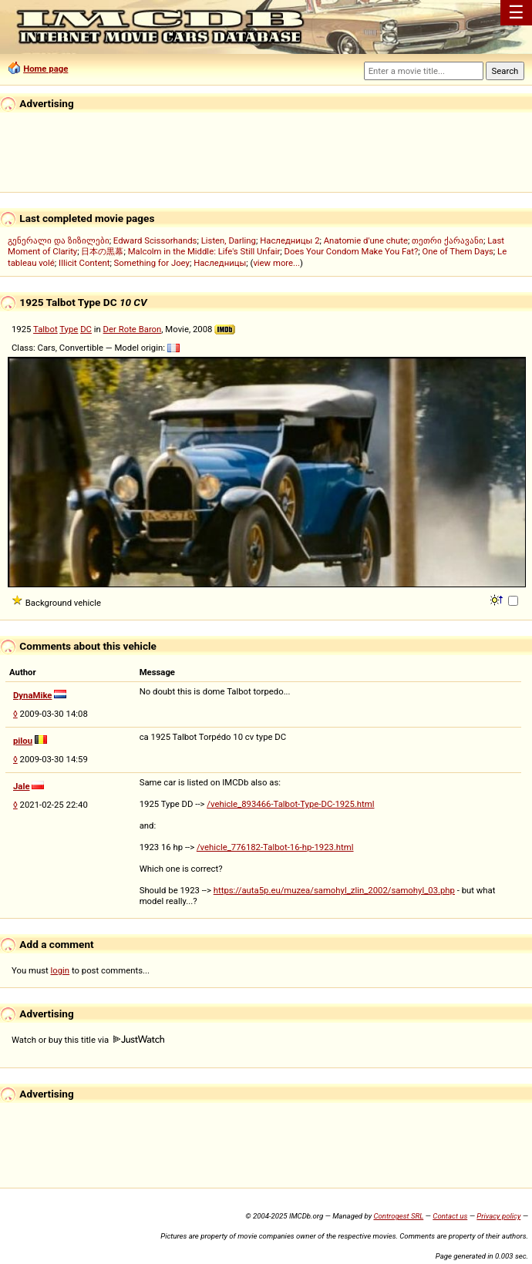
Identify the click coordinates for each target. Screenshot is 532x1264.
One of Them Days (458, 251)
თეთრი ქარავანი (447, 240)
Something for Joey (152, 262)
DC (86, 329)
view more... (276, 262)
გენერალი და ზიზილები (58, 240)
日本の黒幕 (102, 251)
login (60, 970)
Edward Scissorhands (155, 240)
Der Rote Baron (132, 329)
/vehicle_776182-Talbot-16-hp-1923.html (275, 847)
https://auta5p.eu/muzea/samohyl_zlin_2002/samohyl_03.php (334, 890)
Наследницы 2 (289, 240)
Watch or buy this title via (88, 1039)
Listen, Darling (228, 240)
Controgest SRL (398, 1216)
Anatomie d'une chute (366, 240)
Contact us (450, 1216)
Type (68, 329)
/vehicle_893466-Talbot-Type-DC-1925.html (290, 803)
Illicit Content (84, 262)
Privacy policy (498, 1216)
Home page (45, 68)
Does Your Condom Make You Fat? (352, 251)
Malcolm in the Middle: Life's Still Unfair (204, 251)
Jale (21, 786)
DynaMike (32, 695)
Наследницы (220, 262)
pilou (22, 740)
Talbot (45, 329)
